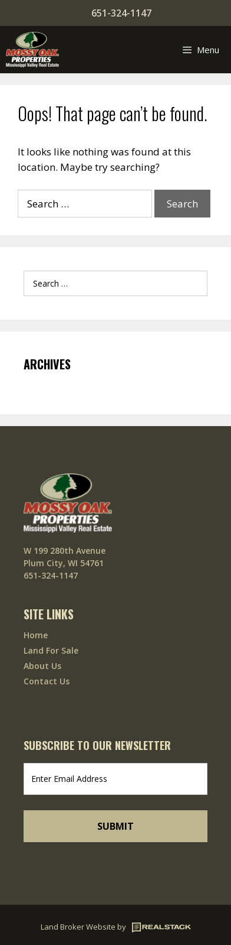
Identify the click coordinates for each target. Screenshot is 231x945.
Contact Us (47, 681)
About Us (42, 665)
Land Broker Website (78, 926)
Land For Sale (51, 650)
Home (36, 635)
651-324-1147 (121, 13)
